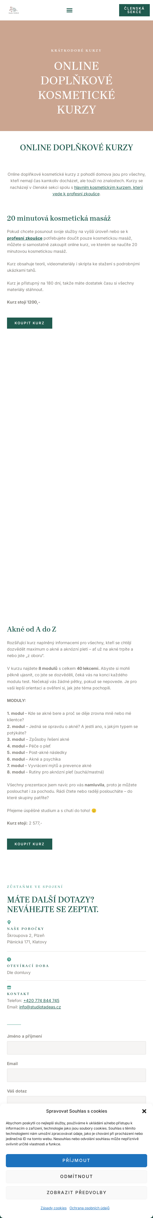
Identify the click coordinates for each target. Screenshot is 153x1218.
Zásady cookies (54, 1208)
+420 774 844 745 (41, 918)
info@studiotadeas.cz (40, 924)
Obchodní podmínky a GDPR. (77, 1101)
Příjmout (76, 1160)
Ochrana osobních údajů (89, 1208)
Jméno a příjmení (24, 953)
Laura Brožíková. (120, 1094)
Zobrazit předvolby (77, 1192)
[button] (144, 1111)
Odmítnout (76, 1176)
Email (12, 981)
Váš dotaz (17, 1008)
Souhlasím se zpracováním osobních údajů (52, 1050)
